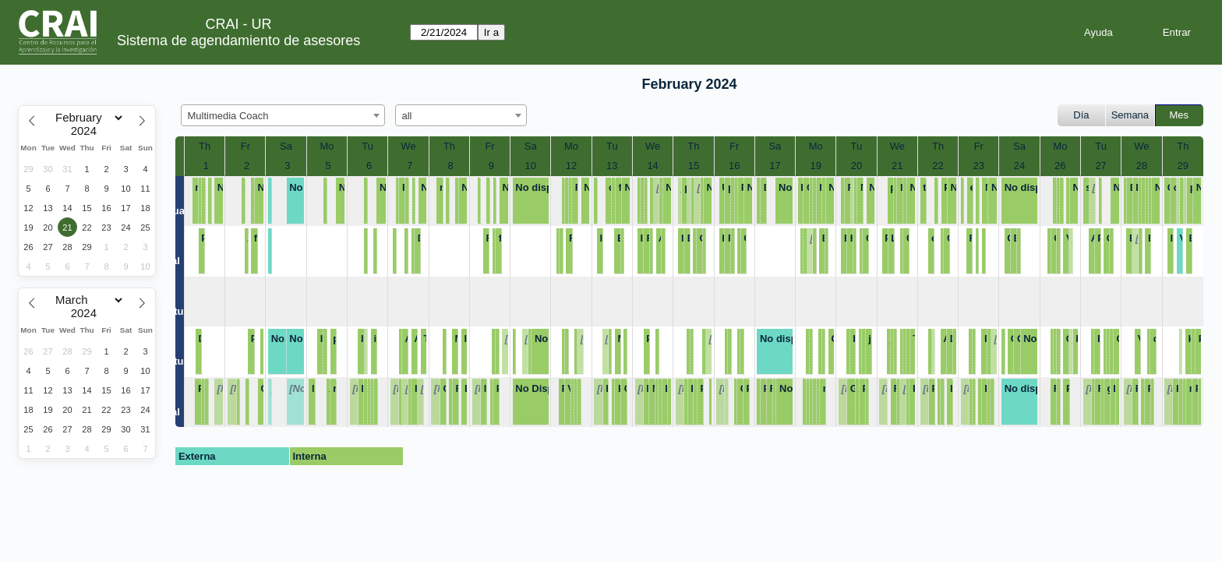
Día (1081, 115)
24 (1019, 165)
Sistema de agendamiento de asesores (238, 40)
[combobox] (283, 115)
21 (897, 165)
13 (611, 165)
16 (734, 165)
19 (815, 165)
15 (693, 165)
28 (1141, 165)
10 (530, 165)
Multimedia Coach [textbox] (228, 116)
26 (1059, 165)
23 (978, 165)
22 (937, 165)
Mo (327, 146)
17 (774, 165)
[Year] (87, 131)
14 (652, 165)
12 (571, 165)
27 (1100, 165)
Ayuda (1098, 32)
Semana (1130, 115)
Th (204, 146)
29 (1183, 165)
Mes (1179, 115)
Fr (245, 146)
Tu (367, 146)
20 (856, 165)
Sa (286, 146)
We (408, 146)
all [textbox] (407, 116)
